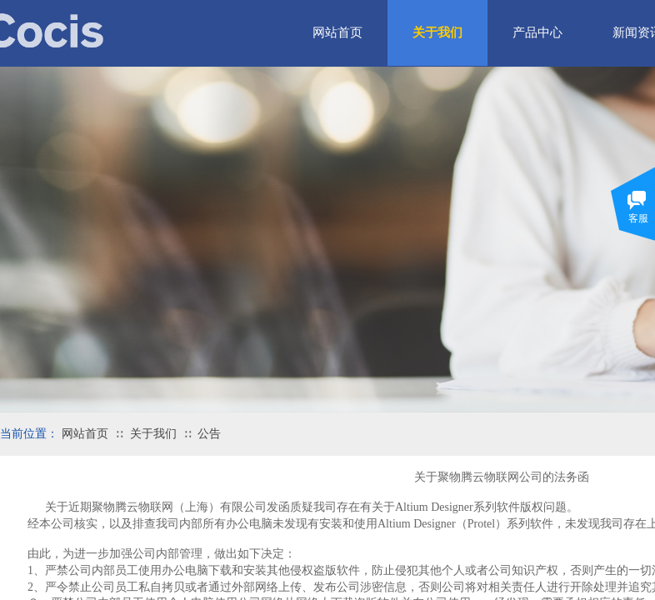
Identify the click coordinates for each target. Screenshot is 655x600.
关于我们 (153, 434)
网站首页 (85, 434)
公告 (209, 434)
